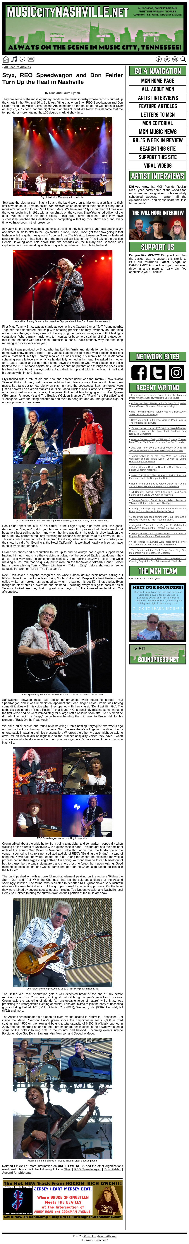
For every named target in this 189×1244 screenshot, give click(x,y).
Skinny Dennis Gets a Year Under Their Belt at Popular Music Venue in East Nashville (157, 535)
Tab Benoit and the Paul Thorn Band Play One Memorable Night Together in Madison (157, 551)
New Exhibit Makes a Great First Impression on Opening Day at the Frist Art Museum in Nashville (157, 560)
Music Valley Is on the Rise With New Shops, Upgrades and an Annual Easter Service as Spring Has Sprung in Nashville (157, 459)
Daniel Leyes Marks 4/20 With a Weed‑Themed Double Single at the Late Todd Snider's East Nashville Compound (157, 431)
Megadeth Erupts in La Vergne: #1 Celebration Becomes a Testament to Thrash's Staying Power (157, 526)
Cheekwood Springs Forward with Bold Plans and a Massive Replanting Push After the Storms (157, 518)
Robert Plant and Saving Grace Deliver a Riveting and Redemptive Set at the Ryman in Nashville (157, 485)
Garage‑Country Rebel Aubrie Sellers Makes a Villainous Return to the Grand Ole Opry (157, 501)
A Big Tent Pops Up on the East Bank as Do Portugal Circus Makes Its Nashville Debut (157, 510)
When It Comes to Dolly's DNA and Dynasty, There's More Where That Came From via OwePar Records (157, 441)
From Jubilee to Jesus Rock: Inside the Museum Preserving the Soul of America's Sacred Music (157, 396)
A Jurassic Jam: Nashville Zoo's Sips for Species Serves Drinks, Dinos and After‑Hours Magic (157, 405)
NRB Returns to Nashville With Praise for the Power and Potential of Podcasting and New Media (157, 543)
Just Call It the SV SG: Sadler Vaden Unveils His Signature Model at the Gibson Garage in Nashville (157, 449)
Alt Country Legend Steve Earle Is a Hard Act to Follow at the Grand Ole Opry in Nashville (157, 493)
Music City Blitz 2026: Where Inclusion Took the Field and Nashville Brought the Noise (157, 477)
